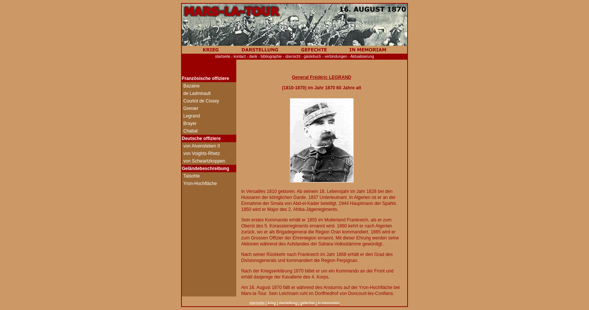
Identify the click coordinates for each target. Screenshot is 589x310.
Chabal (190, 131)
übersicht (293, 56)
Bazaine (191, 86)
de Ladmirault (197, 93)
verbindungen (336, 56)
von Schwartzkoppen (204, 161)
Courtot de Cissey (201, 101)
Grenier (190, 108)
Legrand (191, 116)
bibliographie (272, 56)
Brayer (189, 123)
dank (254, 56)
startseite (222, 56)
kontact (240, 56)
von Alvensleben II (201, 146)
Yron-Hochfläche (200, 183)
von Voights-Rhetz (201, 153)
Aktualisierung (362, 56)
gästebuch (312, 56)
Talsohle (191, 176)
